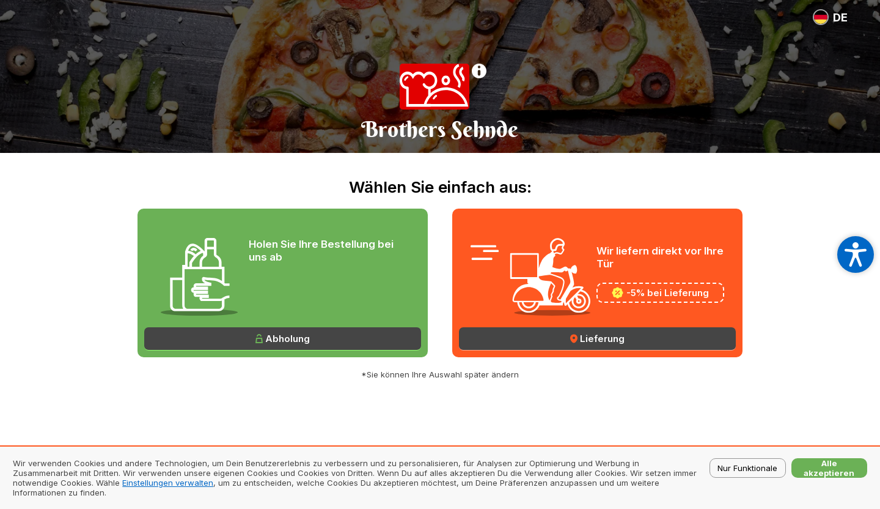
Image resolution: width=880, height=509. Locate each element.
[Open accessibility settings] (855, 254)
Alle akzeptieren (829, 468)
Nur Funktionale (747, 468)
